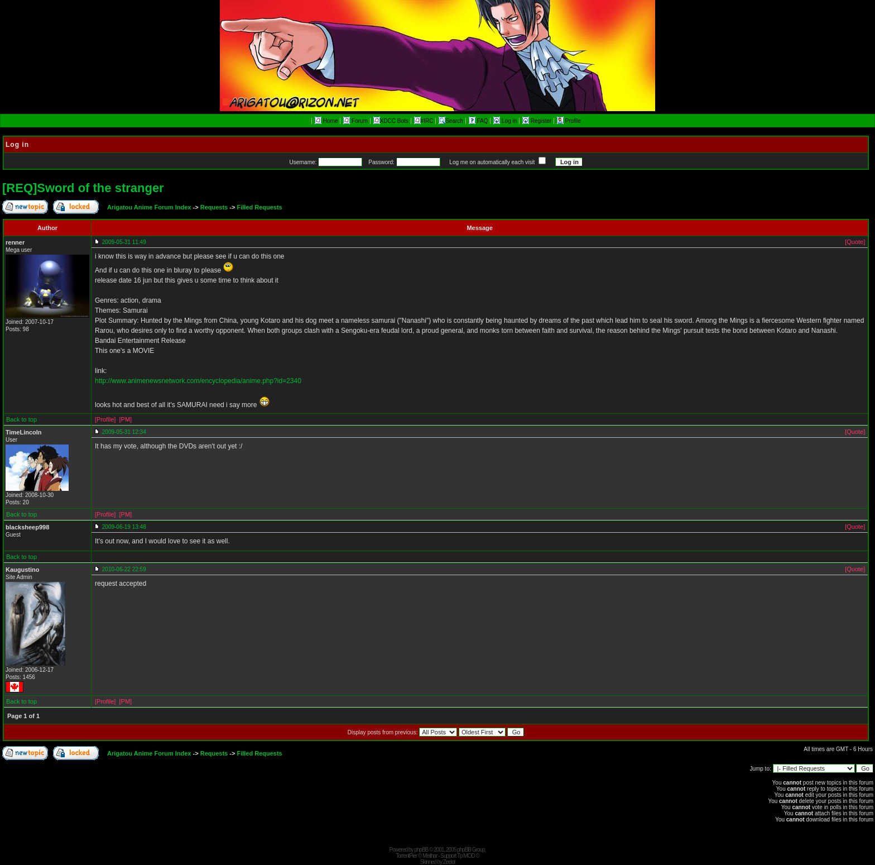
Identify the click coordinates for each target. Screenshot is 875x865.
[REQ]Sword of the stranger (83, 188)
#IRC (424, 121)
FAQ (479, 121)
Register (537, 121)
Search (451, 121)
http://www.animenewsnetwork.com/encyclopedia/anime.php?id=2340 (198, 381)
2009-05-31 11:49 (124, 242)
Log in (505, 121)
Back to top (21, 419)
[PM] (125, 419)
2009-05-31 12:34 (124, 432)
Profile (569, 121)
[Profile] (105, 419)
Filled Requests (259, 207)
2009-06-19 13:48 (124, 527)
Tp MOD (466, 856)
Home (326, 121)
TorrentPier (406, 856)
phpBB (421, 850)
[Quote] (855, 241)
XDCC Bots (390, 121)
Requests (214, 207)
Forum (355, 121)
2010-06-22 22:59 (124, 569)
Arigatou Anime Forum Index (149, 207)
